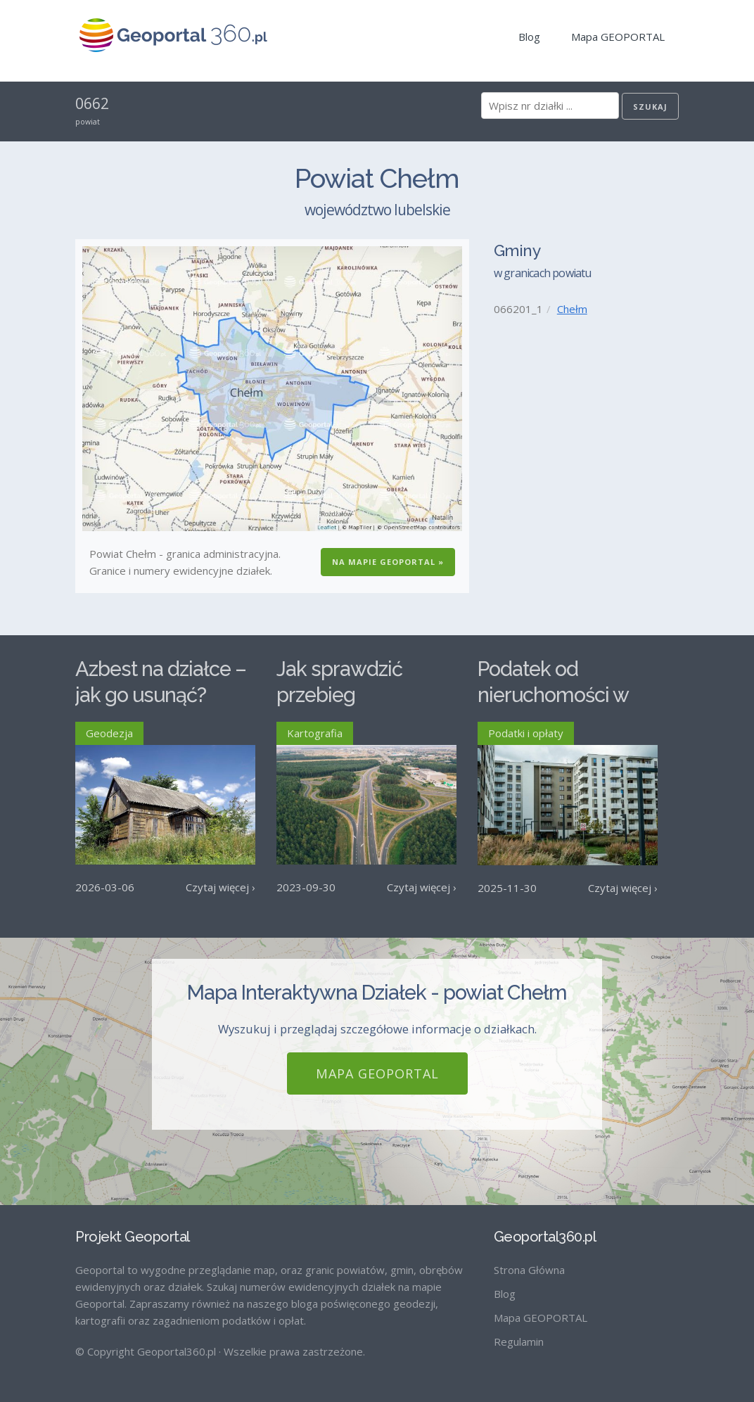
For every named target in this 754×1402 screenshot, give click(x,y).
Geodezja (109, 733)
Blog (529, 37)
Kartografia (315, 733)
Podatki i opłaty (525, 733)
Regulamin (519, 1341)
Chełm (572, 309)
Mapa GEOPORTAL (618, 37)
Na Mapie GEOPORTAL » (388, 561)
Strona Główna (529, 1270)
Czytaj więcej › (220, 887)
